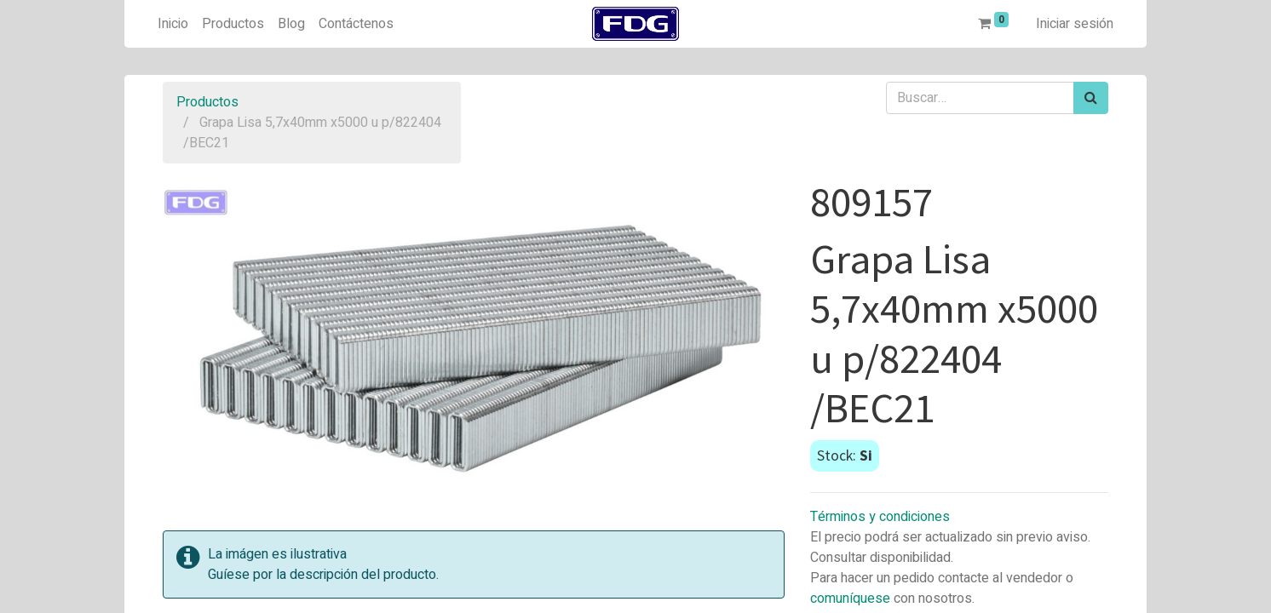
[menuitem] (173, 24)
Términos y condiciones (880, 517)
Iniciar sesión (1074, 24)
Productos (207, 102)
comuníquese (850, 598)
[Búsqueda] (1090, 98)
